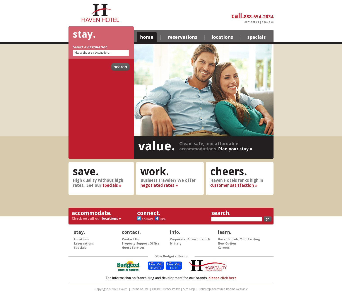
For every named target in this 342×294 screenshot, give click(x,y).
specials (110, 185)
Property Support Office (140, 243)
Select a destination (90, 47)
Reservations (182, 37)
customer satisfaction (232, 185)
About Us (268, 22)
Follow (145, 219)
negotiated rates (157, 185)
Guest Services (133, 247)
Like (160, 219)
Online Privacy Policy (166, 289)
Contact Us (251, 22)
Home (146, 37)
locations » (111, 218)
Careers (224, 247)
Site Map (189, 289)
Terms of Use (140, 289)
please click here (222, 278)
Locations (222, 37)
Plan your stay (233, 148)
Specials (256, 37)
